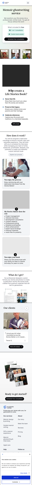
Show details (23, 473)
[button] (16, 337)
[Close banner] (29, 454)
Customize (16, 482)
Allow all (16, 477)
